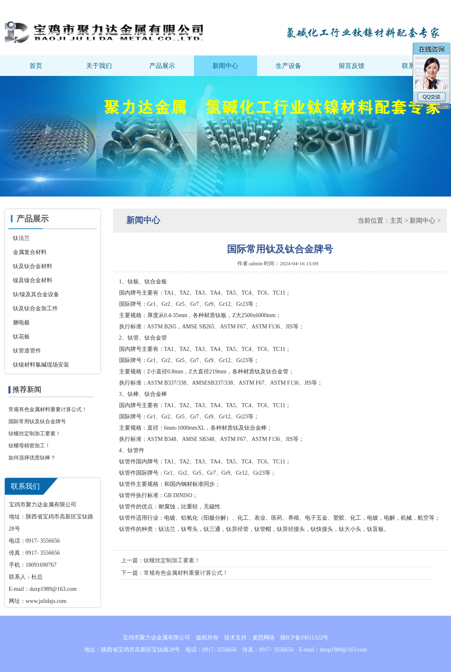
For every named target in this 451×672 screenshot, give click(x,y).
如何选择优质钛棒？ (32, 458)
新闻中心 (225, 65)
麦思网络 (263, 638)
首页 (35, 65)
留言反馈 (352, 65)
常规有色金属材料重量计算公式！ (47, 409)
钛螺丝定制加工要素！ (34, 433)
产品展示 (162, 65)
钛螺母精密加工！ (29, 446)
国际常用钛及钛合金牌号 (37, 421)
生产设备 (288, 65)
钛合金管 (155, 338)
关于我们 (99, 65)
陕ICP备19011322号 (304, 638)
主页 (396, 220)
